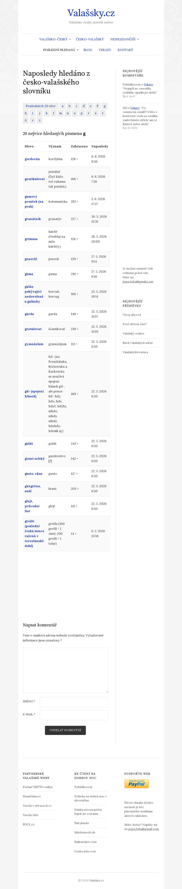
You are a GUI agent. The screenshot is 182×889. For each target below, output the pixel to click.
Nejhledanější (122, 39)
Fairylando (81, 823)
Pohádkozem (83, 787)
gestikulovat (35, 179)
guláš (29, 444)
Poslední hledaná (59, 50)
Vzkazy (105, 50)
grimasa (31, 239)
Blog (87, 50)
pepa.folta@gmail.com (138, 281)
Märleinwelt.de (84, 832)
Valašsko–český (53, 39)
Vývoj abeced (132, 315)
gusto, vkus (33, 474)
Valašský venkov (133, 333)
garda (29, 314)
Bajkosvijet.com (85, 842)
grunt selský (35, 459)
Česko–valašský (90, 39)
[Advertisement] (65, 582)
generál (31, 259)
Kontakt (125, 50)
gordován (32, 159)
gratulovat (33, 329)
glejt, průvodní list (32, 506)
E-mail (29, 714)
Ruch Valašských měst (138, 343)
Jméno (29, 701)
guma (29, 274)
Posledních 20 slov (41, 106)
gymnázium (34, 344)
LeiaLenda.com (85, 851)
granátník (33, 219)
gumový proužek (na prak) (34, 201)
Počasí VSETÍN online (38, 787)
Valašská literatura (135, 352)
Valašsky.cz (91, 13)
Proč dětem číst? (135, 324)
